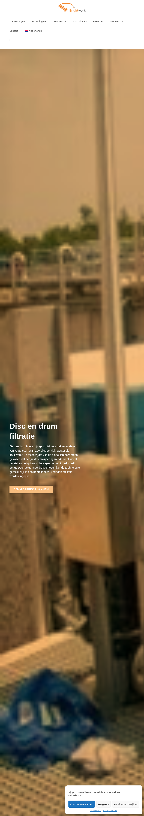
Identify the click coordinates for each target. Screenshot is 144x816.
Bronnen (118, 21)
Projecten (98, 21)
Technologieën (39, 21)
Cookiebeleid (95, 810)
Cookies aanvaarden (81, 804)
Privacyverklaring (110, 810)
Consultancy (80, 21)
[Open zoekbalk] (10, 40)
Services (62, 21)
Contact (13, 30)
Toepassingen (17, 21)
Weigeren (103, 804)
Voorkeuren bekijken (126, 804)
